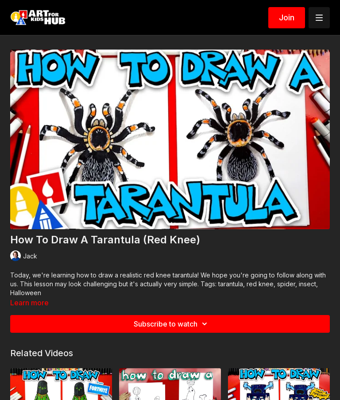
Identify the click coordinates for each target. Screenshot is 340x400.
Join (286, 17)
